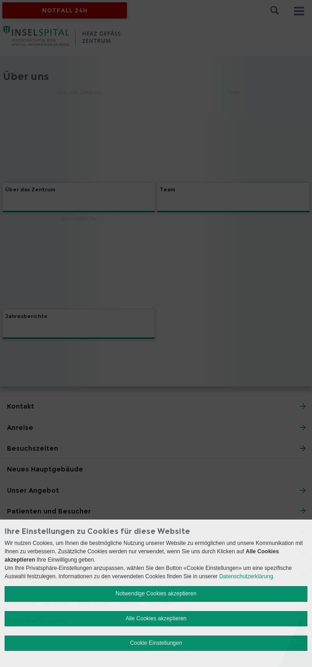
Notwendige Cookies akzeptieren (155, 593)
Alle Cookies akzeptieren (156, 618)
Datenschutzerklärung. (247, 576)
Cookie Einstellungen (156, 643)
